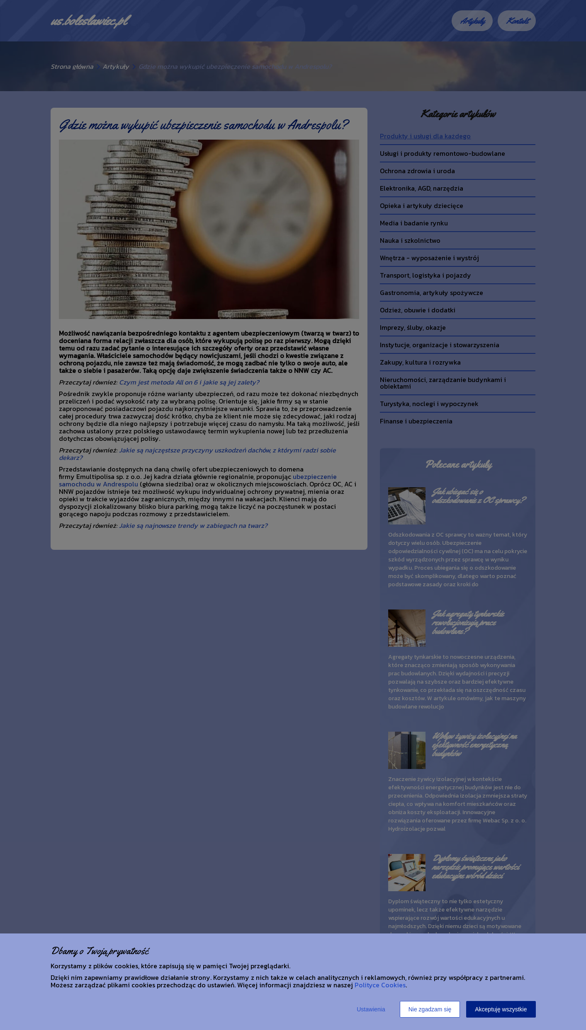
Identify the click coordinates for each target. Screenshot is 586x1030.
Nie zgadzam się (430, 1009)
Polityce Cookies (380, 985)
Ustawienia (371, 1009)
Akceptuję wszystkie (501, 1009)
